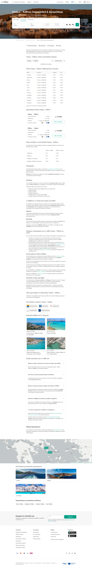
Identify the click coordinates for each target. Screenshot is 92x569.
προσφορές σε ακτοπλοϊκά (54, 169)
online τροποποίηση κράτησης (53, 417)
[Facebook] (66, 553)
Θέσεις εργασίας (36, 538)
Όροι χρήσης (26, 563)
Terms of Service (51, 520)
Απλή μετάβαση (16, 19)
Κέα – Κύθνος (49, 504)
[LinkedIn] (75, 553)
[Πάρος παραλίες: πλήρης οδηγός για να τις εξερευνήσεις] (56, 346)
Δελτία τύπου (36, 536)
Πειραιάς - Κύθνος (41, 271)
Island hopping (31, 19)
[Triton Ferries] (43, 306)
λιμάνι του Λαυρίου (60, 256)
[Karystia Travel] (31, 310)
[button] (33, 61)
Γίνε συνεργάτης (36, 534)
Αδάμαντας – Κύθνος (29, 504)
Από (14, 23)
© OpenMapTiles (80, 462)
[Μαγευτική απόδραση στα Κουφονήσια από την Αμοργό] (36, 346)
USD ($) (80, 2)
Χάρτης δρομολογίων (20, 545)
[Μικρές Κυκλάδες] (56, 327)
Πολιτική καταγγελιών (46, 563)
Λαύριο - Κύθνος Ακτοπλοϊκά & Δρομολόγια (45, 40)
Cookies (31, 563)
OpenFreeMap (75, 462)
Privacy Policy (70, 519)
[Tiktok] (72, 553)
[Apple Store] (72, 536)
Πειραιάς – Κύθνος (40, 504)
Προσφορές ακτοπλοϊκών (18, 2)
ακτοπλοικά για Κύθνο (41, 273)
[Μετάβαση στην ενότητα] (31, 45)
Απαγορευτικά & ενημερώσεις (57, 539)
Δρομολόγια (18, 541)
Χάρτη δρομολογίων (60, 243)
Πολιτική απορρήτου (38, 563)
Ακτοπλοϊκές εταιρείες (21, 543)
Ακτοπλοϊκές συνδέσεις (30, 40)
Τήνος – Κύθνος (19, 504)
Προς (31, 23)
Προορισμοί (18, 536)
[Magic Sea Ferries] (44, 310)
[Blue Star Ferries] (32, 306)
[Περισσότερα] (23, 519)
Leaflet (72, 462)
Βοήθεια (67, 2)
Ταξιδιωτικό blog (19, 534)
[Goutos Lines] (54, 306)
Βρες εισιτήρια (58, 121)
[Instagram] (69, 553)
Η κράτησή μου (60, 2)
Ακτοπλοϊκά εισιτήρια (20, 40)
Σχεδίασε (29, 2)
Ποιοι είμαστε (36, 532)
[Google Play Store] (72, 532)
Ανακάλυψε (35, 2)
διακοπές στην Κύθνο (45, 249)
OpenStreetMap (89, 462)
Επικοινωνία (53, 536)
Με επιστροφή (23, 19)
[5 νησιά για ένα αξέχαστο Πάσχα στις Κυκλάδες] (36, 327)
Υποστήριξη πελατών (55, 534)
